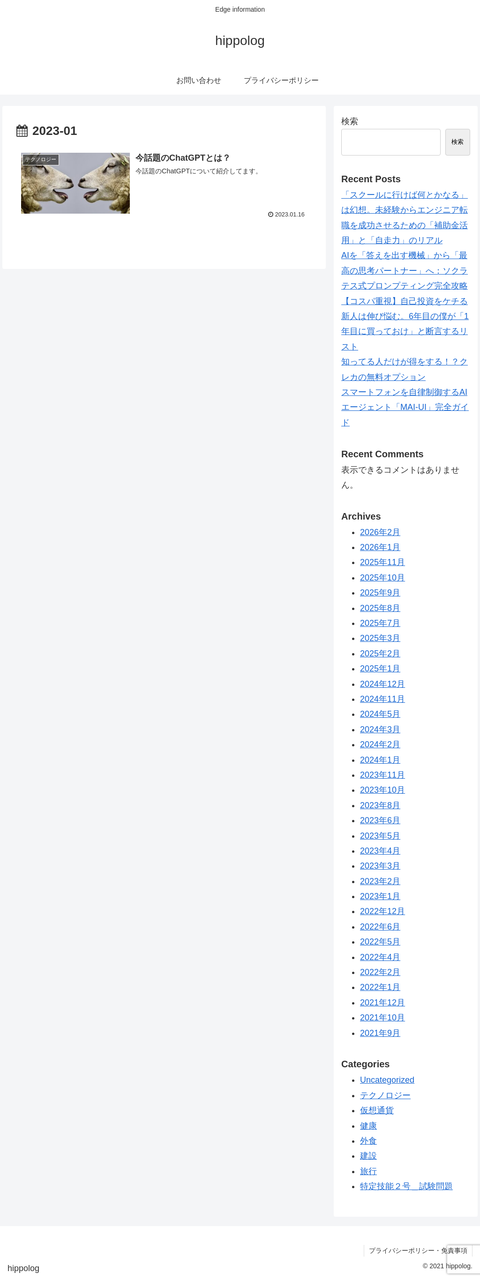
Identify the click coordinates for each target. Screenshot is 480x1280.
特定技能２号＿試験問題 (406, 1186)
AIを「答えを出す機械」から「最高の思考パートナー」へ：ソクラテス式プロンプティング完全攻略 (404, 270)
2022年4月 (380, 957)
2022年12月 (382, 911)
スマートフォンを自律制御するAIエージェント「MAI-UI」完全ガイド (405, 407)
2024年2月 (380, 744)
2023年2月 (380, 881)
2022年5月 (380, 941)
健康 (368, 1126)
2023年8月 (380, 805)
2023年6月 (380, 820)
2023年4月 (380, 851)
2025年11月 (382, 562)
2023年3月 (380, 866)
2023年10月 (382, 790)
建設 (368, 1156)
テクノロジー (385, 1095)
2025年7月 (380, 623)
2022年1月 (380, 987)
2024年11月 (382, 699)
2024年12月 (382, 684)
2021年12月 (382, 1002)
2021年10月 (382, 1017)
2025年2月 (380, 653)
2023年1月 (380, 896)
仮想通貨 (377, 1110)
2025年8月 (380, 608)
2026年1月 (380, 547)
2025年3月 (380, 638)
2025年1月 (380, 668)
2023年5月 (380, 836)
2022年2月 (380, 972)
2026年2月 (380, 532)
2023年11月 (382, 775)
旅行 (368, 1171)
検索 (349, 121)
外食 (368, 1141)
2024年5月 (380, 714)
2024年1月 (380, 760)
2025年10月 (382, 577)
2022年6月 (380, 926)
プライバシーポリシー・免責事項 (418, 1250)
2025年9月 (380, 592)
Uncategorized (387, 1080)
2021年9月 (380, 1033)
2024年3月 (380, 729)
